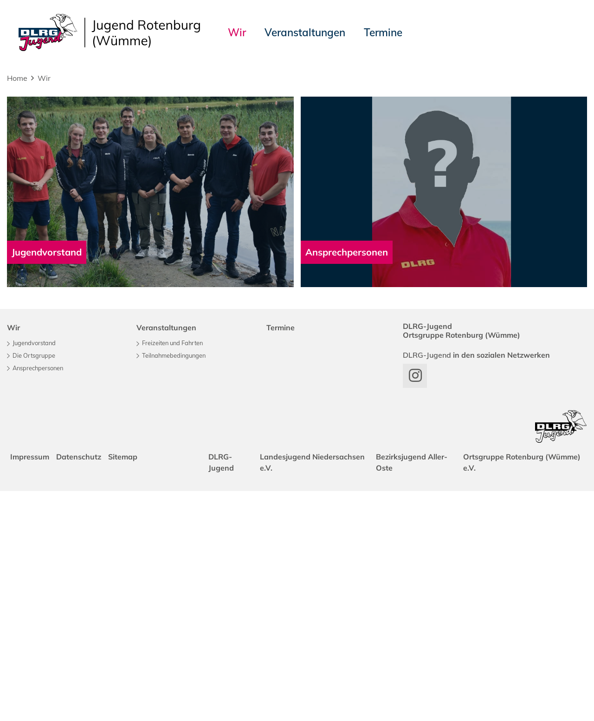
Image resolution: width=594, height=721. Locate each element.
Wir (44, 78)
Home (17, 78)
